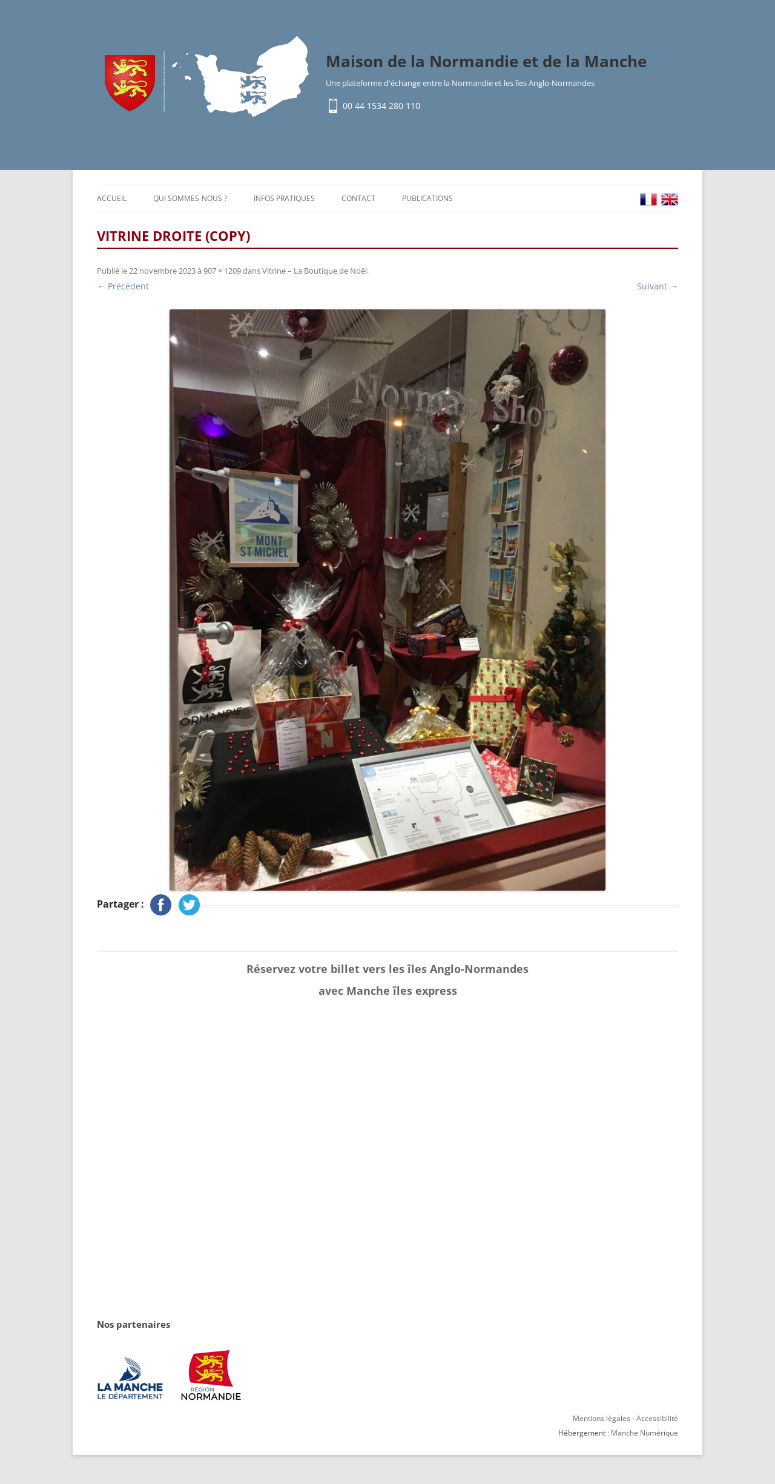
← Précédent (123, 286)
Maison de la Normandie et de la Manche (486, 61)
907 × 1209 (222, 270)
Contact (358, 198)
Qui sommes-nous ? (190, 198)
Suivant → (657, 286)
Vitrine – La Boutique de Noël (314, 270)
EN (669, 199)
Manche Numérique (644, 1433)
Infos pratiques (284, 198)
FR (648, 199)
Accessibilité (657, 1418)
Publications (427, 198)
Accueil (112, 198)
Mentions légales (601, 1418)
